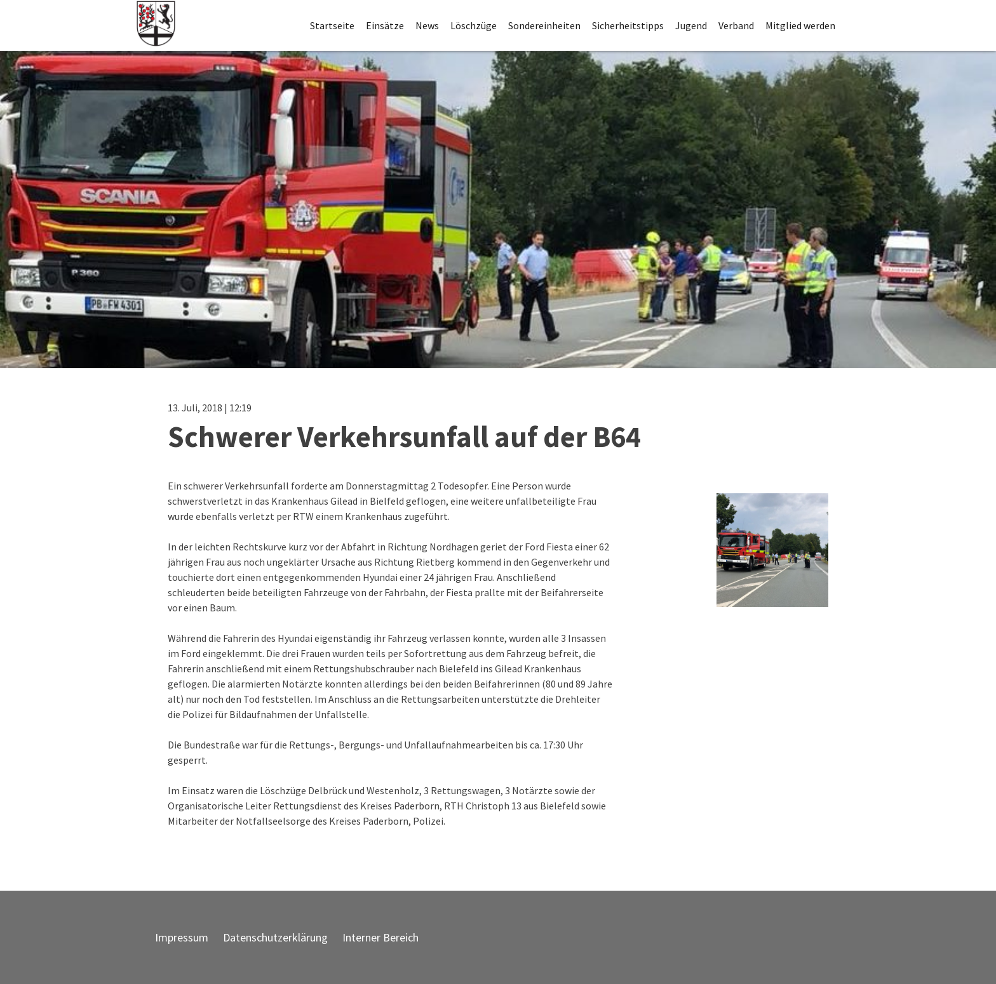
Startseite (332, 25)
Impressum (181, 937)
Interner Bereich (380, 937)
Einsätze (385, 25)
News (427, 25)
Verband (736, 25)
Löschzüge (473, 25)
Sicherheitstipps (628, 25)
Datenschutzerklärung (275, 937)
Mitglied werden (800, 25)
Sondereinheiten (544, 25)
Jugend (691, 25)
